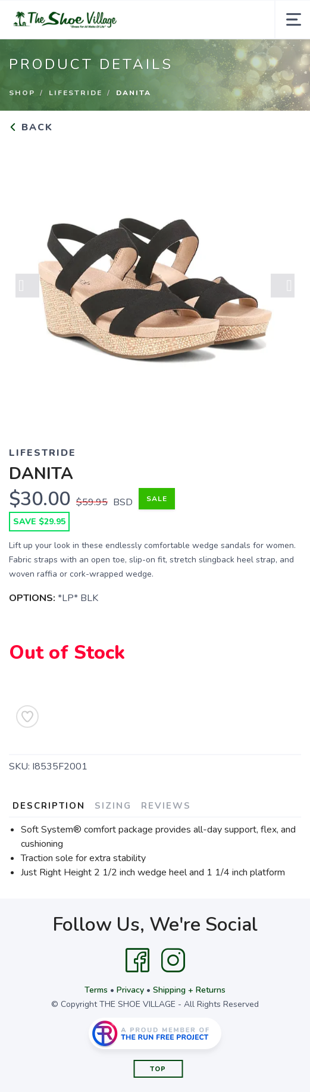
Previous (27, 289)
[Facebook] (137, 960)
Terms (96, 990)
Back (31, 127)
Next (283, 289)
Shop (22, 93)
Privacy (130, 990)
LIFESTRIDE (75, 93)
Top (158, 1069)
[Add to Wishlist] (27, 716)
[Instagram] (173, 960)
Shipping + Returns (189, 990)
